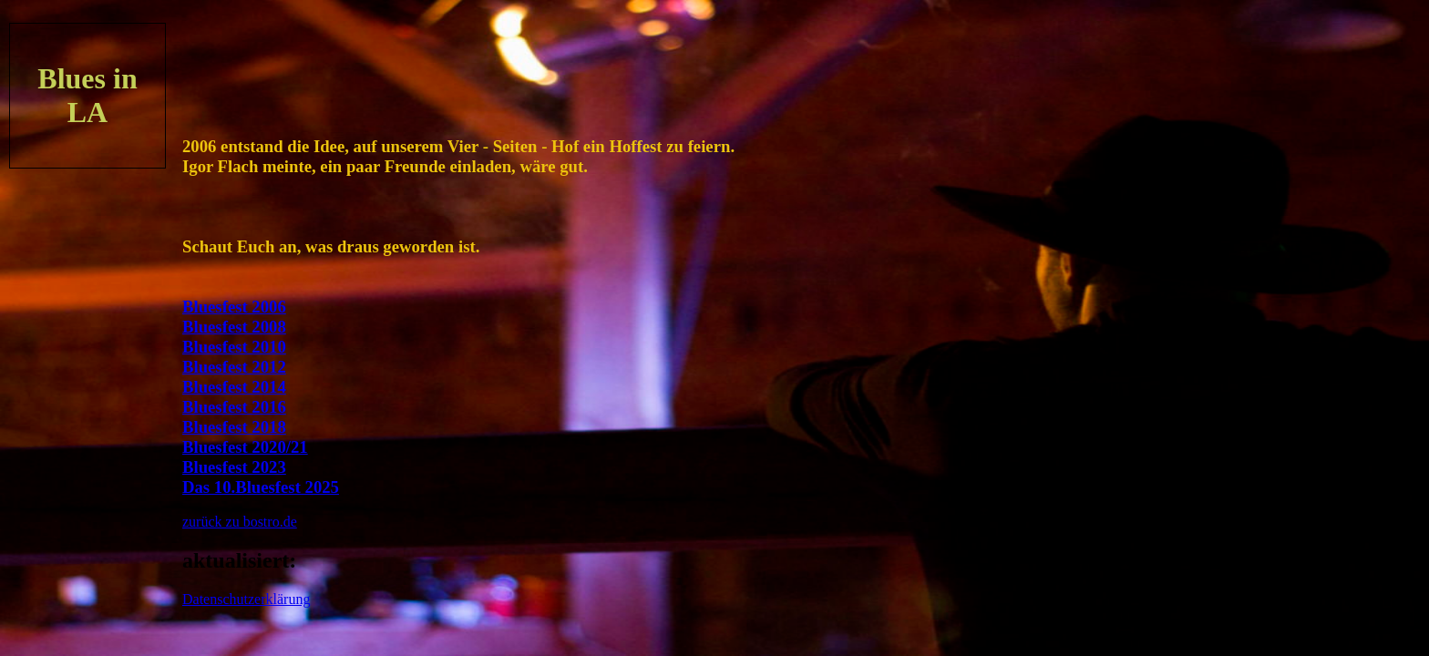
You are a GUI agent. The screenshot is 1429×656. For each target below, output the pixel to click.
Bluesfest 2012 (234, 366)
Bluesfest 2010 (234, 346)
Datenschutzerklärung (246, 599)
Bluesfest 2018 (234, 426)
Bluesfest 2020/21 (245, 446)
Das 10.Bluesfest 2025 (260, 487)
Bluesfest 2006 (234, 306)
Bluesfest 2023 (234, 467)
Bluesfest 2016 (234, 406)
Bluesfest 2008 (234, 326)
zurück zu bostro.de (239, 521)
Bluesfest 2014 (234, 386)
